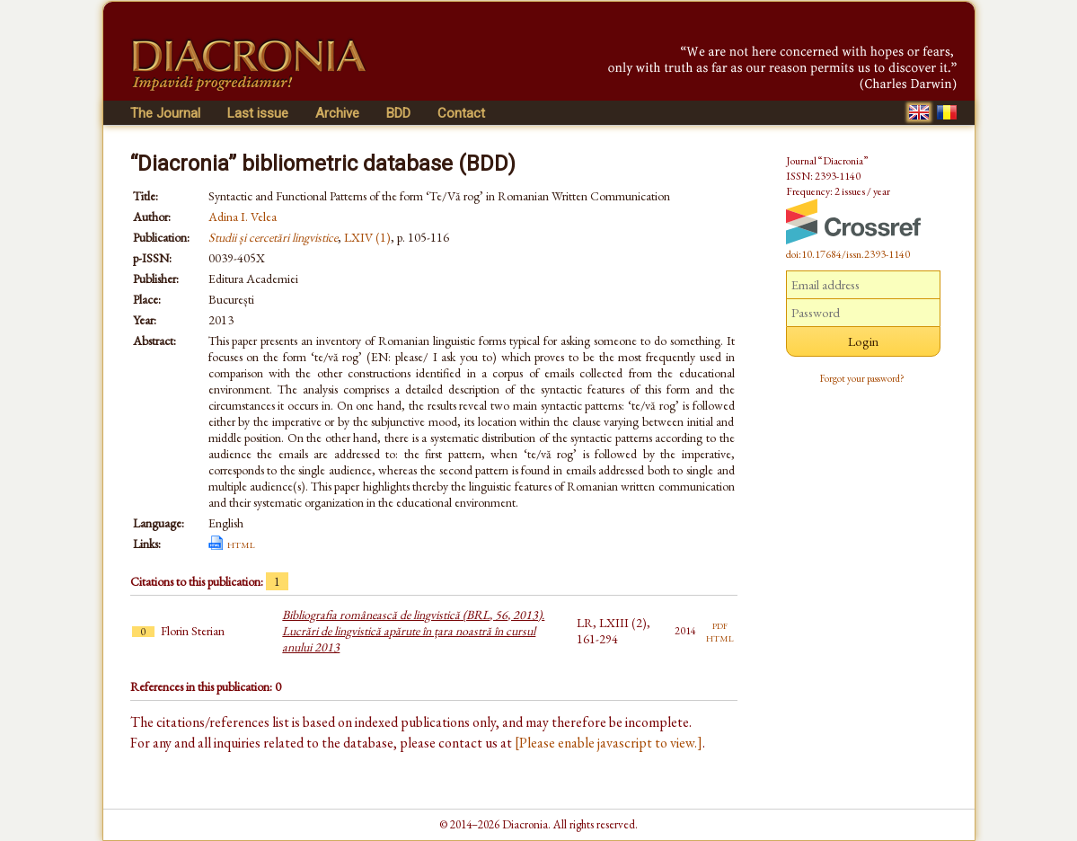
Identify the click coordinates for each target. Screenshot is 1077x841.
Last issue (257, 113)
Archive (337, 113)
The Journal (165, 113)
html (241, 544)
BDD (398, 113)
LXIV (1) (367, 237)
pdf (720, 624)
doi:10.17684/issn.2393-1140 (848, 254)
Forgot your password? (862, 378)
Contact (461, 113)
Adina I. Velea (242, 216)
